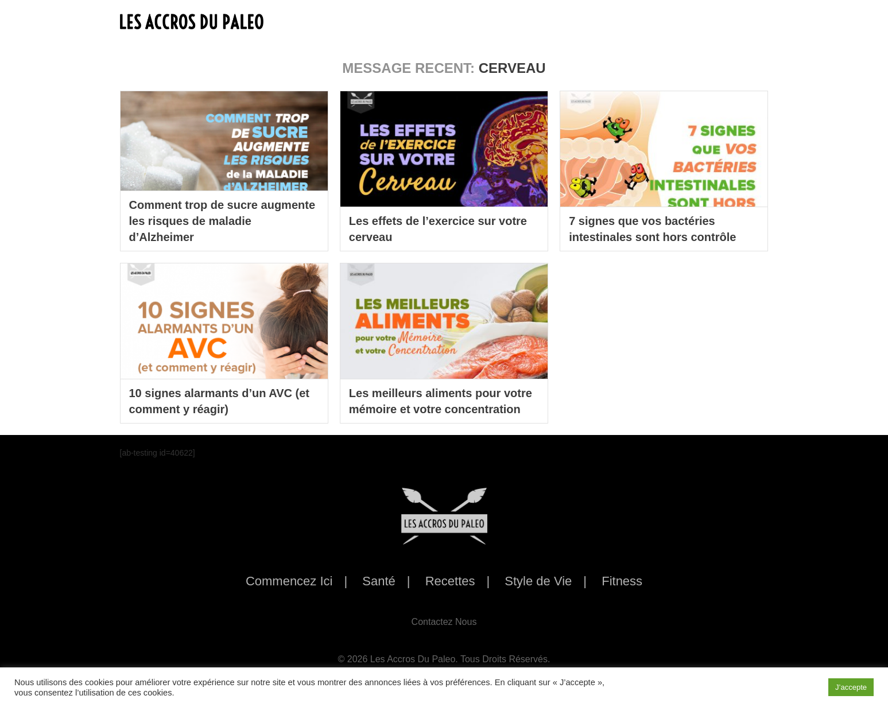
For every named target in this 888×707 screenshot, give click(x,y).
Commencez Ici (289, 581)
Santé (378, 581)
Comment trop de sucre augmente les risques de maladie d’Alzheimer (222, 221)
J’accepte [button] (851, 687)
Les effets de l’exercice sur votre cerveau (438, 229)
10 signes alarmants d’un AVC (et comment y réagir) (219, 401)
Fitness (622, 581)
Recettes (450, 581)
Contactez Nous (444, 622)
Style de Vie (538, 581)
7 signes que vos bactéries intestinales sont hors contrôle (652, 229)
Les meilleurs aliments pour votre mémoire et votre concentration (440, 401)
